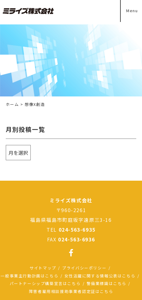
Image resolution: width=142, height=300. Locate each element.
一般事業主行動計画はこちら (29, 276)
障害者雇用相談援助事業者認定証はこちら (71, 291)
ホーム (12, 104)
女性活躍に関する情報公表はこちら (100, 276)
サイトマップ (42, 268)
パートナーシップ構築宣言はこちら (45, 283)
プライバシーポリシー (84, 268)
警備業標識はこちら (106, 283)
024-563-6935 (77, 229)
